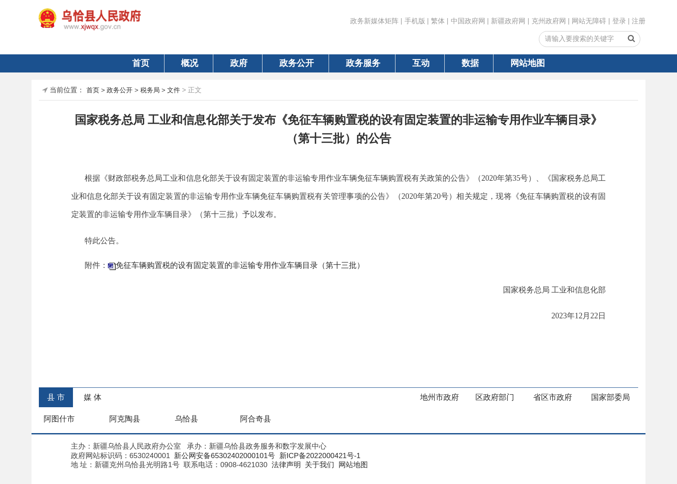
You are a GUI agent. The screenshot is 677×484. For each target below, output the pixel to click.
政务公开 (296, 63)
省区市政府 (552, 397)
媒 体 (92, 397)
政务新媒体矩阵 (374, 21)
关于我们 (319, 465)
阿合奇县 (255, 419)
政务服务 (363, 63)
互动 (421, 63)
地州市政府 (439, 397)
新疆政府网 (508, 21)
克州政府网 (548, 21)
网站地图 (527, 63)
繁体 (438, 21)
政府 (238, 63)
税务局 (150, 90)
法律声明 (285, 465)
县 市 (56, 397)
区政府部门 (494, 397)
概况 (189, 63)
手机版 (415, 21)
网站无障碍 (589, 21)
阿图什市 (59, 419)
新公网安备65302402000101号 (223, 456)
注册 (638, 21)
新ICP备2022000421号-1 (319, 456)
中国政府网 (468, 21)
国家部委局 (610, 397)
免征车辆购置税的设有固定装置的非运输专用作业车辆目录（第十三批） (240, 265)
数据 (470, 63)
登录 (619, 21)
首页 (140, 63)
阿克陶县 (124, 419)
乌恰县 (186, 419)
